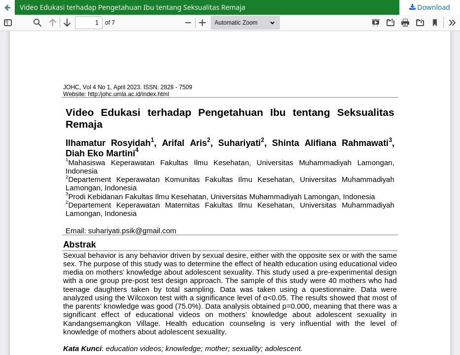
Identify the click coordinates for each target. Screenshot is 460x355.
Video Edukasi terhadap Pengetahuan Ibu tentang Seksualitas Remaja (133, 7)
